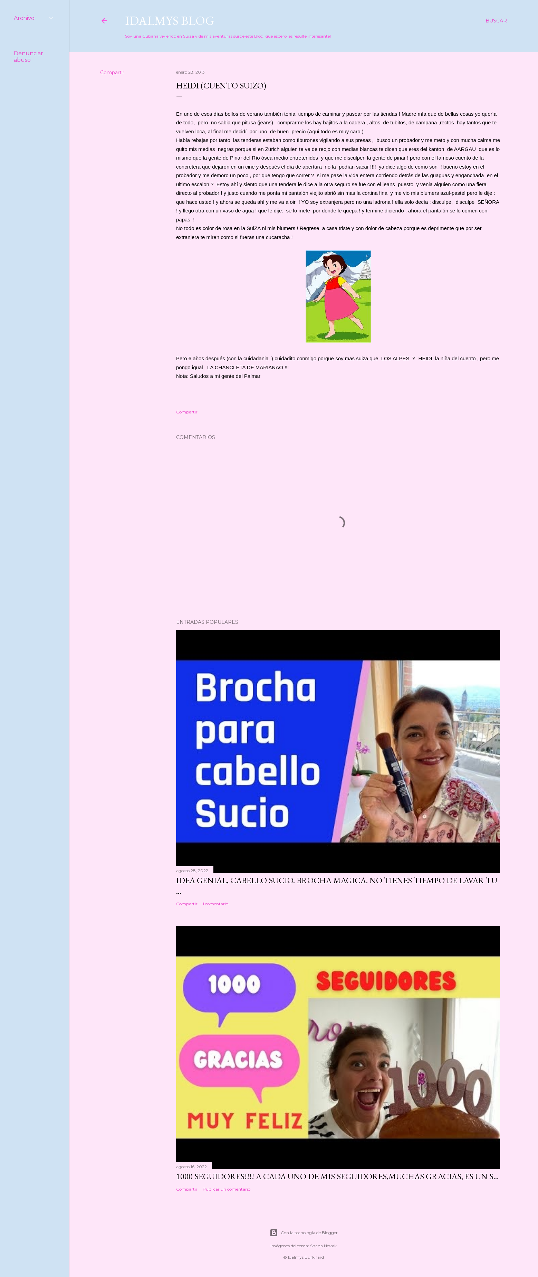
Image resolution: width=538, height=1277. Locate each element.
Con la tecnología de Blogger (304, 1233)
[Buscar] (496, 20)
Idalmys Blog (169, 20)
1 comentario (215, 903)
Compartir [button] (112, 72)
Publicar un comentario (226, 1189)
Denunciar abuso (28, 56)
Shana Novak (323, 1245)
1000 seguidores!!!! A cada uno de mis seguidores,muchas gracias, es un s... (337, 1176)
